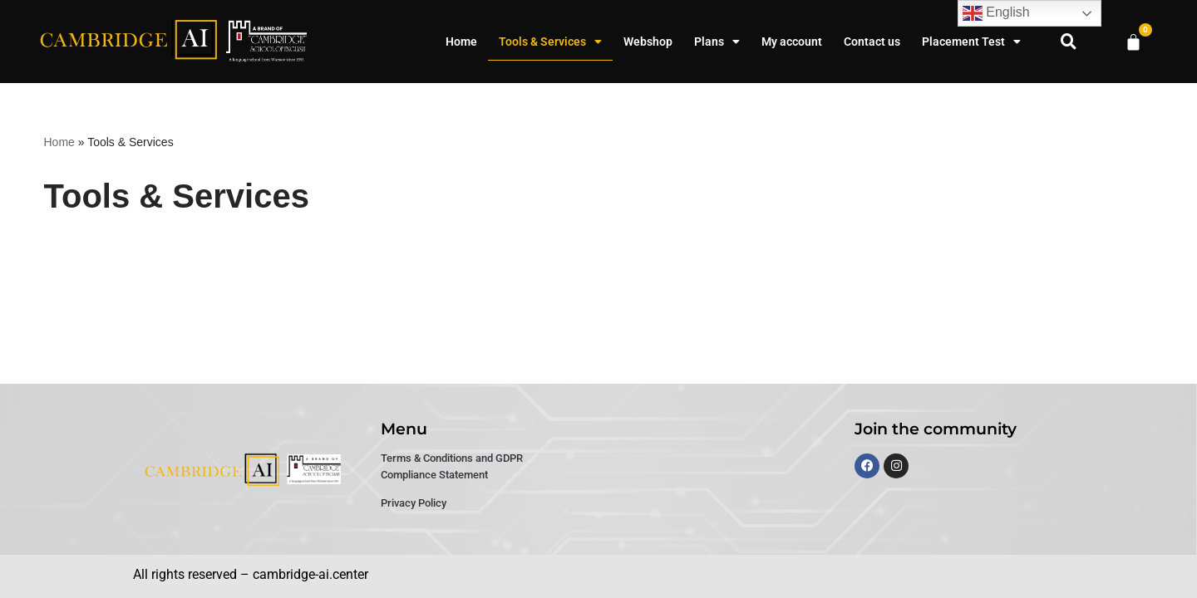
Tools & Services (550, 41)
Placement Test (971, 41)
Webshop (647, 41)
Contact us (872, 41)
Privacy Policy (413, 503)
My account (791, 41)
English (996, 13)
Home (461, 41)
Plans (717, 41)
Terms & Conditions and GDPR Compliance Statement (452, 466)
